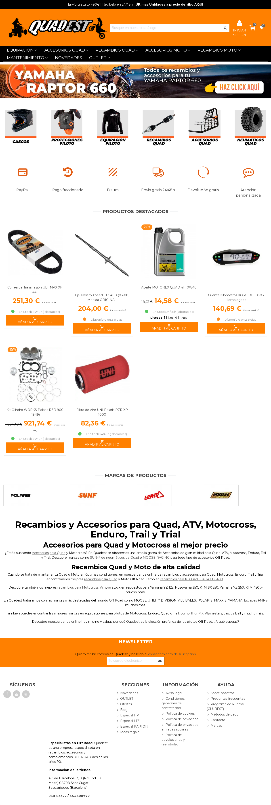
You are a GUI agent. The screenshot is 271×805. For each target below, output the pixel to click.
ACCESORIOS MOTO (166, 50)
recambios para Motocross (78, 587)
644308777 (79, 796)
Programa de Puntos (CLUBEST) (225, 706)
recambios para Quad (100, 579)
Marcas (214, 725)
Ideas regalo (127, 732)
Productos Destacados (135, 211)
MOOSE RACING (156, 558)
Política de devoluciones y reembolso (173, 739)
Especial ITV (127, 715)
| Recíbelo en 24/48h (100, 4)
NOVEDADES (68, 57)
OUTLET (98, 57)
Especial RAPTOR (132, 726)
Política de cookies (178, 713)
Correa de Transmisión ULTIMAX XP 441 (35, 289)
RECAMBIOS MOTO (217, 50)
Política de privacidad (180, 719)
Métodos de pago (223, 714)
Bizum (113, 190)
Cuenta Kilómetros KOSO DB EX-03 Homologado (236, 297)
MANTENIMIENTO (25, 57)
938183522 (57, 796)
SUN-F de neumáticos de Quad (114, 558)
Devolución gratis (203, 190)
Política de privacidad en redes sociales (180, 726)
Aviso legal (172, 693)
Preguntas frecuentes (226, 698)
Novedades (127, 693)
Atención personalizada (248, 192)
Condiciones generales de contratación (173, 703)
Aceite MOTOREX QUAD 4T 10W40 (169, 287)
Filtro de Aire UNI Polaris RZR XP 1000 (102, 412)
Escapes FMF (254, 600)
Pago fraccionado (67, 190)
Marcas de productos (135, 475)
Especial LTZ (128, 721)
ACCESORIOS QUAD (64, 50)
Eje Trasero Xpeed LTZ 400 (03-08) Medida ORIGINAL (102, 297)
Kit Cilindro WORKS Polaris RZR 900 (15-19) (34, 412)
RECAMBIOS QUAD (115, 50)
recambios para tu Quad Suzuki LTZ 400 (191, 579)
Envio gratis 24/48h (158, 190)
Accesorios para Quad (48, 553)
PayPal (22, 190)
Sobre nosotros (220, 693)
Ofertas (124, 704)
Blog (122, 709)
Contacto (216, 720)
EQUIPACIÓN (20, 50)
